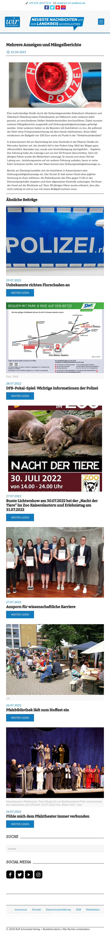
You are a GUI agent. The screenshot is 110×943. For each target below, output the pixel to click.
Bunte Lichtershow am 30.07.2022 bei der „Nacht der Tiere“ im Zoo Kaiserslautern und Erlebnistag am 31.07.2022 (52, 505)
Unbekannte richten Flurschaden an (38, 285)
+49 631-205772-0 (40, 2)
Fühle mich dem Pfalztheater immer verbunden (47, 816)
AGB (78, 909)
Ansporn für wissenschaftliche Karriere (40, 607)
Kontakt (36, 909)
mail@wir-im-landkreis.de (71, 2)
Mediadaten (92, 909)
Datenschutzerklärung (58, 909)
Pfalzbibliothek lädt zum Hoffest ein (37, 710)
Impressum (21, 909)
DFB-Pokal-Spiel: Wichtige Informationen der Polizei (52, 388)
